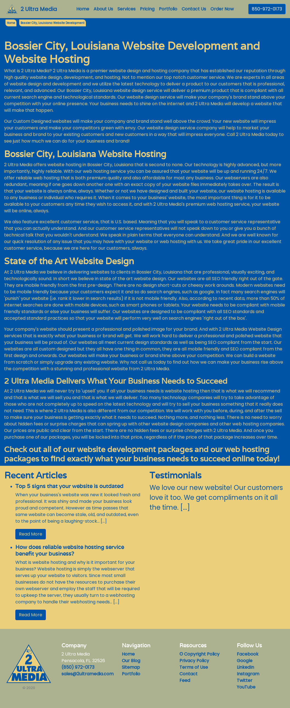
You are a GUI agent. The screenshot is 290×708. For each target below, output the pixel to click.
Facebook (247, 654)
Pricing (147, 9)
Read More (30, 534)
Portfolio (168, 9)
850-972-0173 (267, 9)
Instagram (248, 674)
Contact (188, 674)
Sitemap (131, 667)
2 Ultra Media (39, 9)
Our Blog (131, 660)
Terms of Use (193, 667)
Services (126, 9)
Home (83, 9)
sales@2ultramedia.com (87, 674)
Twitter (244, 680)
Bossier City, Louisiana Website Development (53, 23)
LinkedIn (245, 667)
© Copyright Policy (199, 654)
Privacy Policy (194, 660)
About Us (103, 9)
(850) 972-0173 (77, 667)
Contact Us (194, 9)
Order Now (222, 9)
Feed (184, 680)
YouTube (246, 687)
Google (244, 660)
